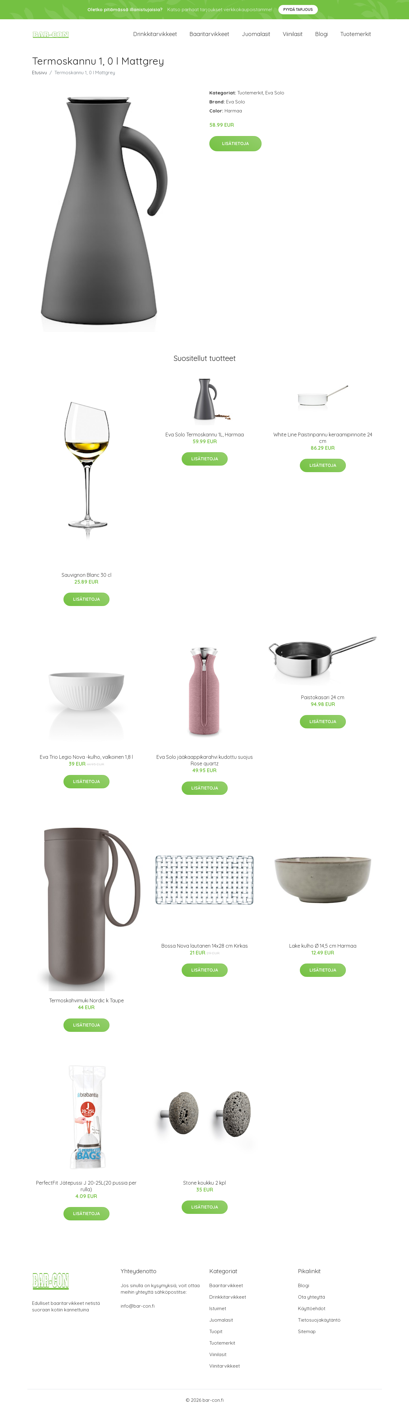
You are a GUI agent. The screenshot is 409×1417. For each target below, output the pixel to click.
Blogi (321, 37)
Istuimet (217, 1315)
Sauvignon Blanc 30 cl (86, 581)
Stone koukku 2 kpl (204, 1189)
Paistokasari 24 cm (322, 703)
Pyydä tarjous (298, 9)
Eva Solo (274, 99)
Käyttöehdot (311, 1315)
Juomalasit (256, 37)
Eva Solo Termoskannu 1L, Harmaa (204, 441)
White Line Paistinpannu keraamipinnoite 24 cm (322, 444)
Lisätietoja (235, 150)
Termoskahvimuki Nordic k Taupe (86, 1007)
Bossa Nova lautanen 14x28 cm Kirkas (204, 952)
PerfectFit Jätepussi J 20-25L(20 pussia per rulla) (86, 1192)
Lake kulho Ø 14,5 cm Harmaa (322, 952)
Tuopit (215, 1338)
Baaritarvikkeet (209, 37)
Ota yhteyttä (311, 1303)
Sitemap (307, 1338)
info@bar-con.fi (138, 1312)
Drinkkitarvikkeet (155, 37)
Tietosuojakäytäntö (319, 1326)
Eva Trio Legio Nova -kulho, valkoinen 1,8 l (86, 763)
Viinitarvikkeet (224, 1372)
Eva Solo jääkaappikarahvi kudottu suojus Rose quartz (204, 766)
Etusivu (39, 79)
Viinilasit (293, 37)
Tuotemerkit (355, 37)
